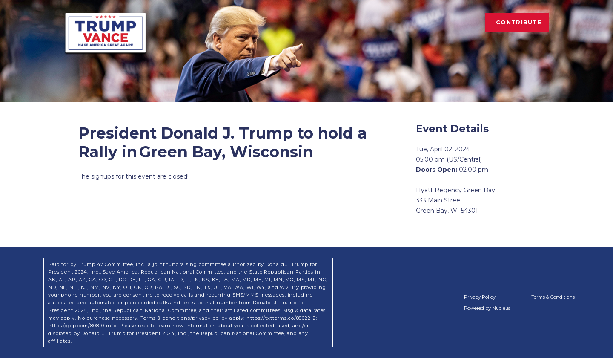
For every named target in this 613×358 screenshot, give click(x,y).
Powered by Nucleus (487, 308)
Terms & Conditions (553, 297)
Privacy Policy (480, 297)
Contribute (519, 22)
